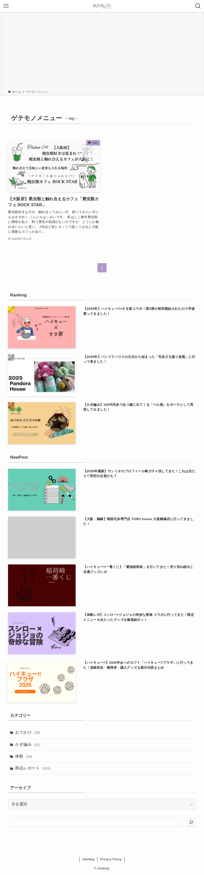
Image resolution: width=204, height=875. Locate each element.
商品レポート (32, 768)
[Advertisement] (102, 52)
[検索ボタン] (198, 6)
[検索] (191, 822)
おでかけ (27, 732)
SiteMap (88, 859)
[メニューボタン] (6, 6)
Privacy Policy (111, 859)
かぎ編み (27, 744)
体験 (23, 756)
